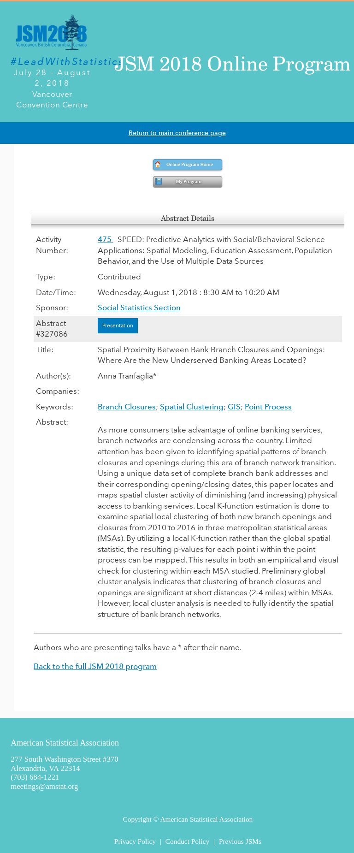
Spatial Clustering (192, 406)
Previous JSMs (240, 841)
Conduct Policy (187, 841)
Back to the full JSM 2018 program (95, 666)
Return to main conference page (177, 133)
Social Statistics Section (139, 307)
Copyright (137, 819)
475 (105, 239)
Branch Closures (127, 406)
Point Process (268, 406)
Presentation (117, 325)
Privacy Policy (135, 841)
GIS (234, 406)
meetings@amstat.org (44, 786)
